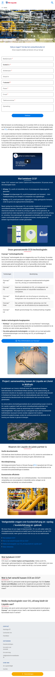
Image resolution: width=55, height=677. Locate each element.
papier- (21, 393)
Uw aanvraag (7, 652)
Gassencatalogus (8, 644)
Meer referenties (8, 547)
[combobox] (52, 3)
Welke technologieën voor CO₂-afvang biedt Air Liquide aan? (22, 544)
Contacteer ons (7, 632)
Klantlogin (6, 629)
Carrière (5, 669)
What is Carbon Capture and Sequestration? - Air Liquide (28, 156)
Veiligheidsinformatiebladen (9, 656)
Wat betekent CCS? (9, 538)
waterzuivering (42, 391)
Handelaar (6, 636)
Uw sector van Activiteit (7, 648)
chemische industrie (7, 393)
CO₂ (6, 129)
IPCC (35, 465)
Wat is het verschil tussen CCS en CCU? (15, 541)
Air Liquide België (8, 666)
